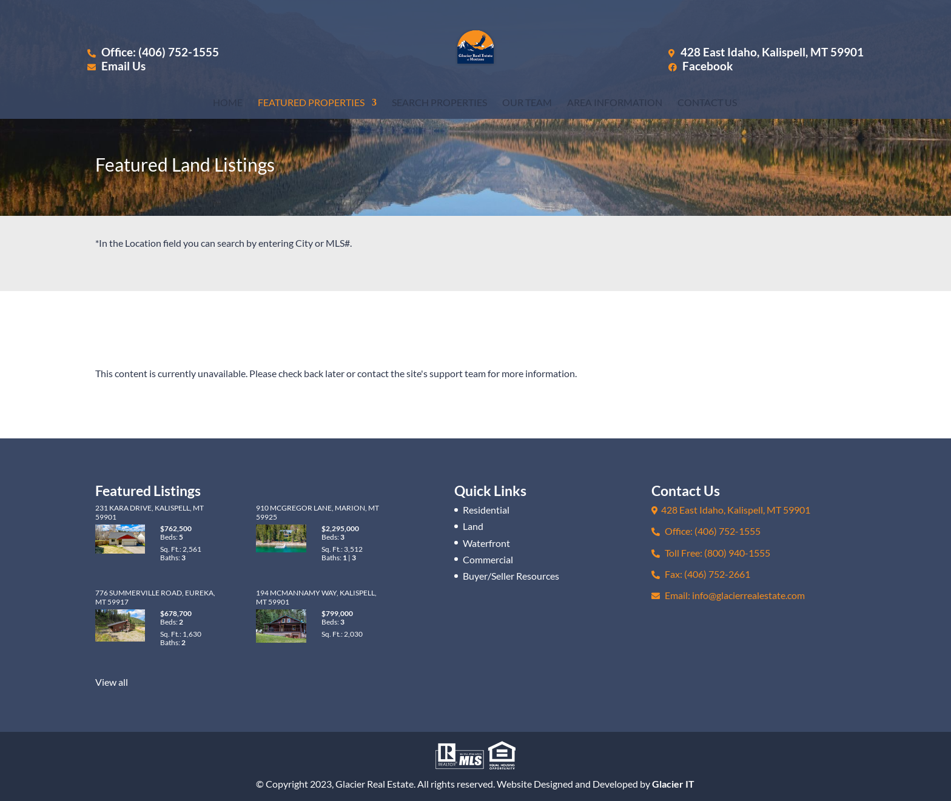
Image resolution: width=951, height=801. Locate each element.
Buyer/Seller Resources (511, 575)
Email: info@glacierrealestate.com (728, 595)
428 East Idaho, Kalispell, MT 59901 (772, 52)
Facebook (700, 66)
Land (473, 526)
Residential (486, 509)
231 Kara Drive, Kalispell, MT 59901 (149, 512)
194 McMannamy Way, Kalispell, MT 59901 (316, 597)
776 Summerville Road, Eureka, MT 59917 (155, 597)
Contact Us (707, 103)
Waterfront (486, 543)
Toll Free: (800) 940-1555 (710, 552)
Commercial (488, 559)
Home (228, 103)
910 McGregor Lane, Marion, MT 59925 (317, 512)
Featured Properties (311, 103)
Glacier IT (673, 783)
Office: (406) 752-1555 (153, 52)
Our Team (527, 103)
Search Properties (439, 103)
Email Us (116, 66)
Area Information (614, 103)
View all (111, 682)
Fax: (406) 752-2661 (700, 574)
